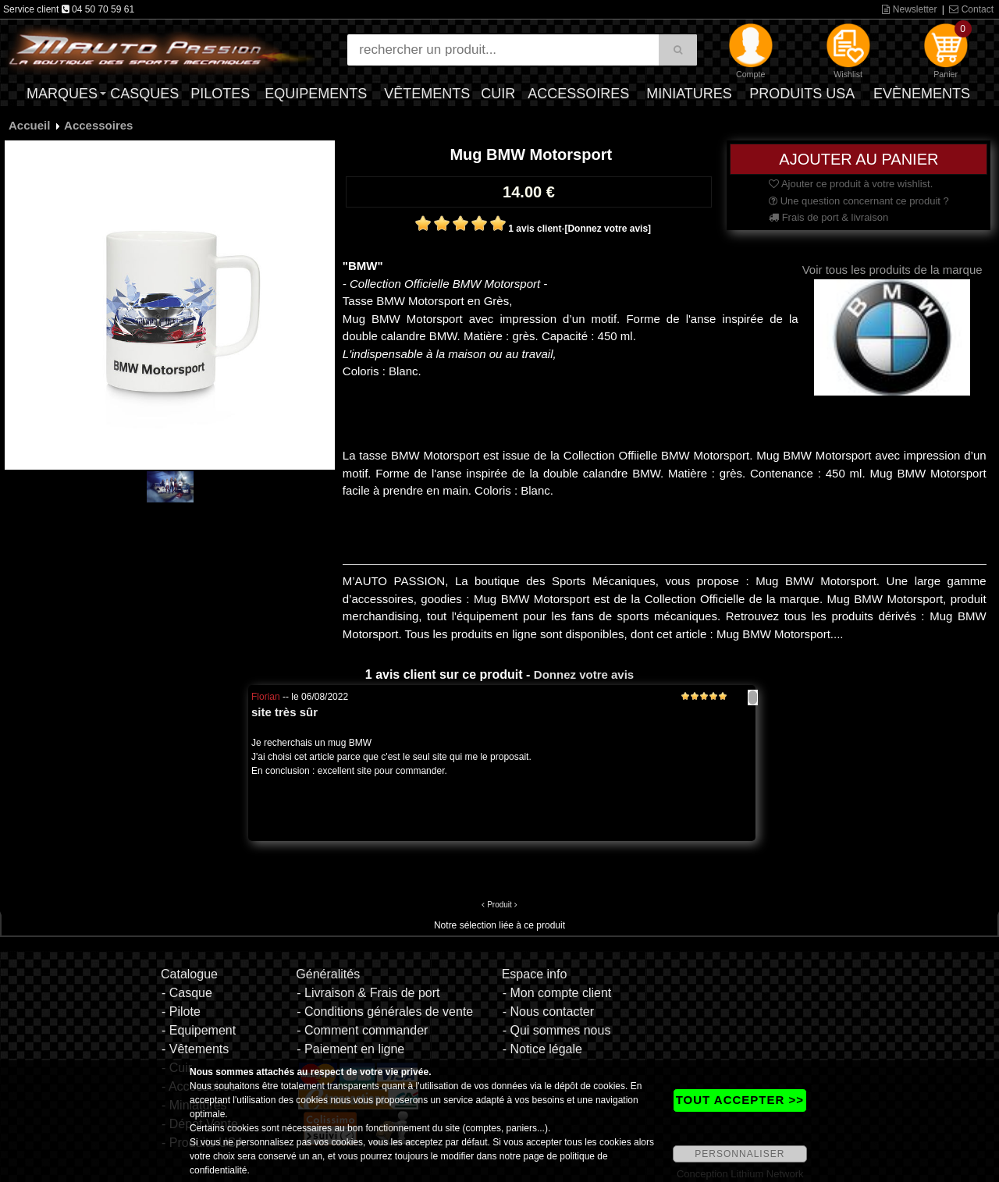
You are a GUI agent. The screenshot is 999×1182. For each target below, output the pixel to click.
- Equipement (199, 1030)
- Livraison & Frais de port (368, 992)
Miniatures (689, 93)
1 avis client (534, 228)
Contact (971, 9)
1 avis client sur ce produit (444, 674)
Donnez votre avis (584, 674)
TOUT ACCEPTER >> (740, 1099)
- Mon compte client (557, 992)
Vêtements (427, 93)
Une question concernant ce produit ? (859, 201)
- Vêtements (195, 1049)
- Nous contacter (548, 1011)
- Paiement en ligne (350, 1049)
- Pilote (181, 1011)
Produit (499, 904)
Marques (62, 93)
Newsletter (909, 9)
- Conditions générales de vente (385, 1011)
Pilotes (220, 93)
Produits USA (802, 93)
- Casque (187, 992)
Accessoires (578, 93)
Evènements (921, 93)
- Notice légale (542, 1049)
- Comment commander (362, 1030)
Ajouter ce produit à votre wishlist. (851, 184)
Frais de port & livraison (828, 217)
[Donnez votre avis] (607, 228)
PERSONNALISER (739, 1153)
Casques (144, 93)
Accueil (29, 125)
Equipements (316, 93)
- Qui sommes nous (557, 1030)
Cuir (498, 93)
